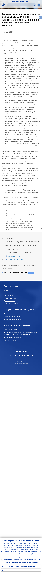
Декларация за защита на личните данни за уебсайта (21, 332)
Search (34, 5)
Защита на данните (10, 329)
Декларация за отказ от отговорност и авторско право (22, 314)
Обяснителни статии (10, 295)
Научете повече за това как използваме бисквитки (22, 562)
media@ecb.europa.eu (16, 259)
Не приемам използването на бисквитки (22, 570)
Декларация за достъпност (13, 337)
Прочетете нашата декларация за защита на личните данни (22, 559)
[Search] (20, 5)
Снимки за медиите (10, 298)
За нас (6, 290)
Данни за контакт (9, 301)
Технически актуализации (12, 316)
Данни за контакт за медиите (15, 273)
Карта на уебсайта (9, 344)
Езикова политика (10, 340)
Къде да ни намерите (11, 303)
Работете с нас (9, 293)
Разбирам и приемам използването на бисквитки (22, 566)
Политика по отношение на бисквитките (17, 335)
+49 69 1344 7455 (14, 256)
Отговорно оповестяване (12, 319)
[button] (39, 2)
